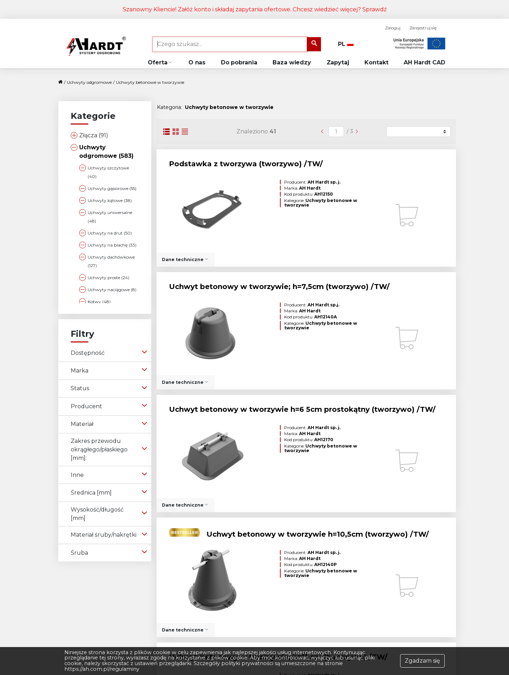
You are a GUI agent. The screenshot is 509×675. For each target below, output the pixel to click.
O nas (197, 62)
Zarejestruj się (423, 27)
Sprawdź (374, 9)
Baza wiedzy (292, 62)
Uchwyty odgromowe (89, 82)
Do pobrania (239, 62)
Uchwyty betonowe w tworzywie (150, 82)
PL (345, 44)
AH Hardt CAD (424, 62)
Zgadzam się (422, 660)
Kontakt (376, 62)
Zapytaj (338, 62)
